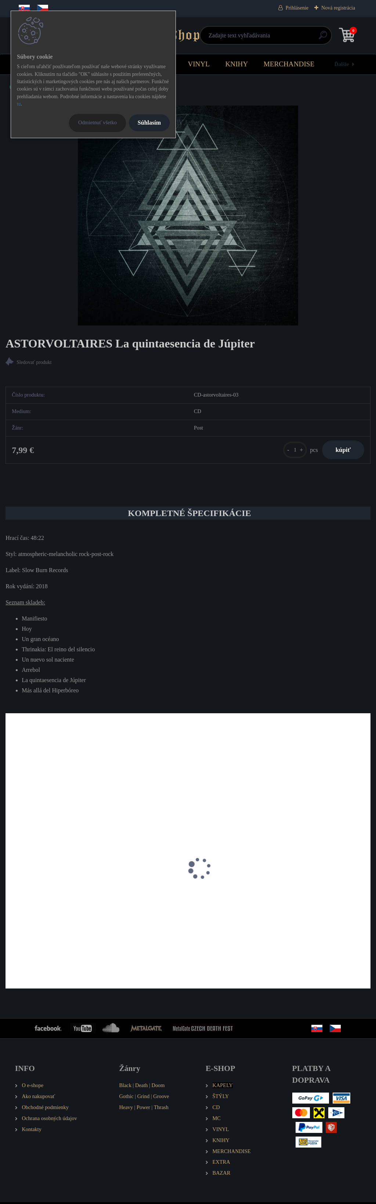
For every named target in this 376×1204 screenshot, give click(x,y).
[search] (276, 38)
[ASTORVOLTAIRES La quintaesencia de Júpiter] (188, 215)
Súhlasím (149, 122)
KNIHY (236, 64)
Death (141, 1087)
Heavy (126, 1109)
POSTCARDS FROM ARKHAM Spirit (179, 901)
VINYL (199, 64)
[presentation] (10, 880)
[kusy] (292, 450)
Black (125, 1087)
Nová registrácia (338, 8)
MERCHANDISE (289, 64)
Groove (161, 1098)
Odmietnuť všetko (97, 122)
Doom (157, 1087)
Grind (143, 1098)
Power (143, 1109)
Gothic (126, 1098)
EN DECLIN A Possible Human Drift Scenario (310, 901)
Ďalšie (342, 64)
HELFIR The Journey (35, 901)
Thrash (161, 1109)
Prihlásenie (297, 8)
